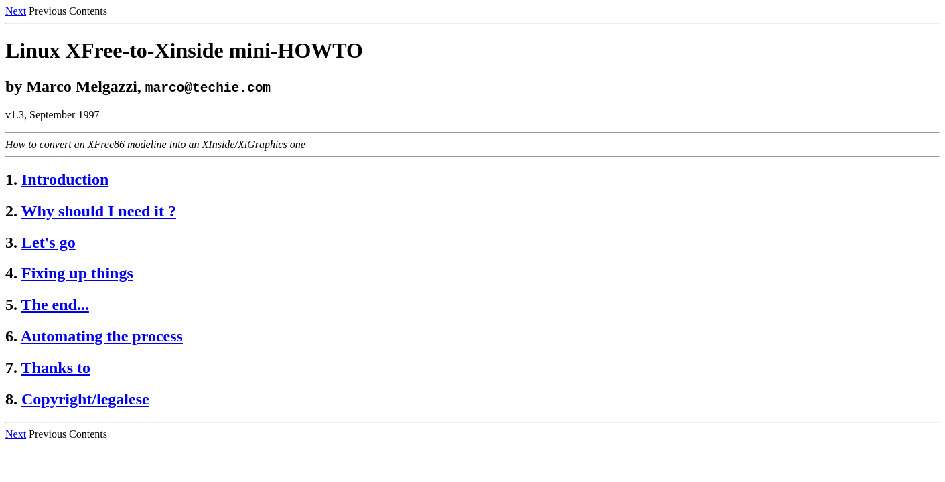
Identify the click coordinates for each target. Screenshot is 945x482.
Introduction (64, 179)
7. (11, 367)
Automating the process (102, 336)
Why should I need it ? (98, 211)
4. (11, 273)
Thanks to (55, 367)
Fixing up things (77, 273)
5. (11, 304)
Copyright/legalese (85, 399)
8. (11, 399)
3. (11, 242)
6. (11, 336)
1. (11, 179)
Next (15, 11)
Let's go (48, 242)
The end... (55, 304)
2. (11, 211)
